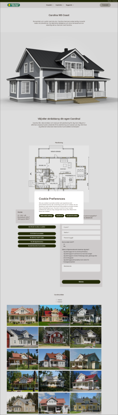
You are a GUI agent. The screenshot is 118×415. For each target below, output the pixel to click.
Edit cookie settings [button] (46, 215)
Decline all (59, 215)
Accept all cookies (72, 215)
